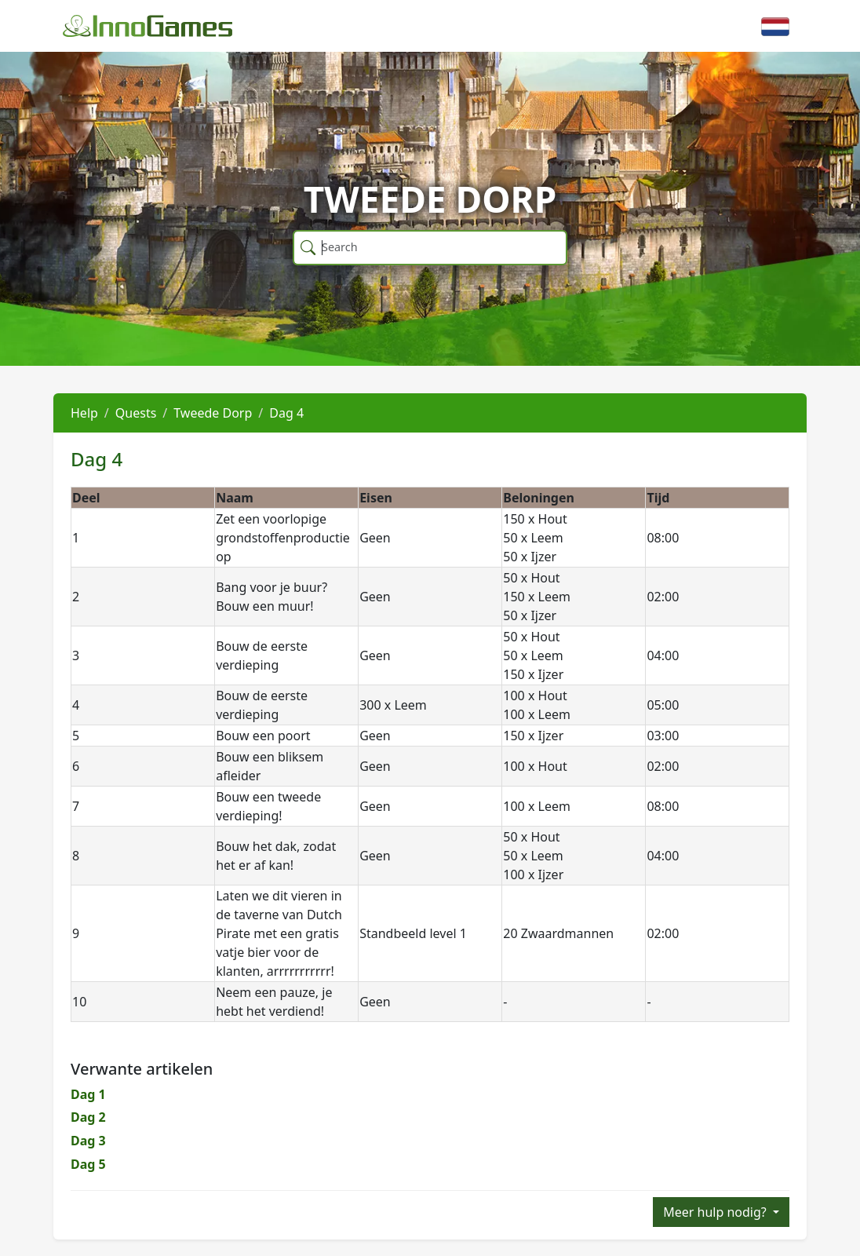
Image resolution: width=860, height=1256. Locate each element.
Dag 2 (88, 1117)
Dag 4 (286, 413)
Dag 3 (88, 1140)
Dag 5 (88, 1164)
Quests (136, 413)
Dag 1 (88, 1094)
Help (84, 413)
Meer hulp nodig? (716, 1212)
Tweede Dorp (212, 413)
